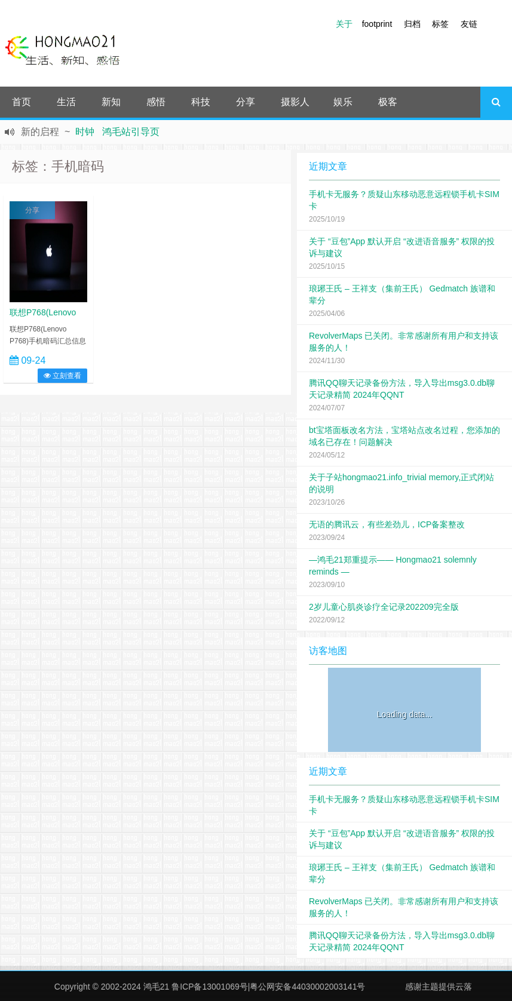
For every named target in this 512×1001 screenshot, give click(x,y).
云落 (463, 986)
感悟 (155, 102)
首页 (21, 102)
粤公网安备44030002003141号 (307, 986)
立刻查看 (62, 375)
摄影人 (295, 102)
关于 (344, 24)
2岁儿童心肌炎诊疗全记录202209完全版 (384, 607)
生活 (66, 102)
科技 (200, 102)
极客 (387, 102)
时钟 (84, 132)
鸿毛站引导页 (131, 132)
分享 (245, 102)
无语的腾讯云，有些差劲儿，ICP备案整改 (387, 524)
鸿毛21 (156, 986)
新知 (111, 102)
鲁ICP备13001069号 (209, 986)
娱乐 (342, 102)
